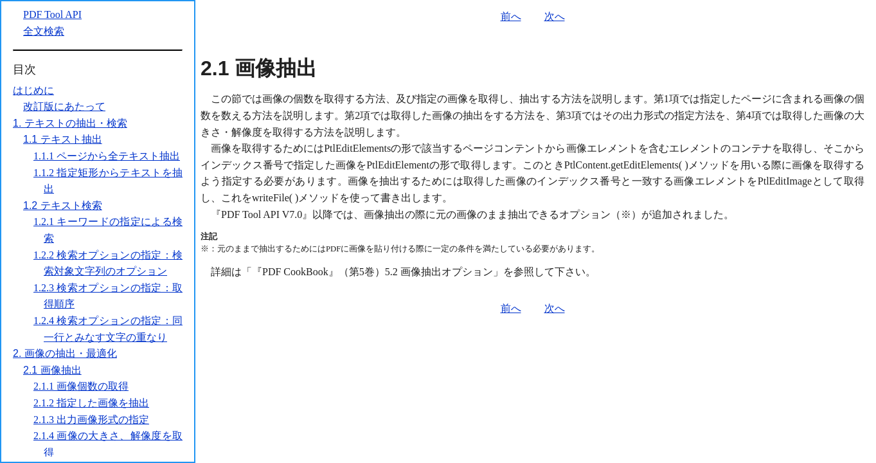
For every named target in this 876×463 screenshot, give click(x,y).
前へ (511, 16)
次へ (554, 16)
